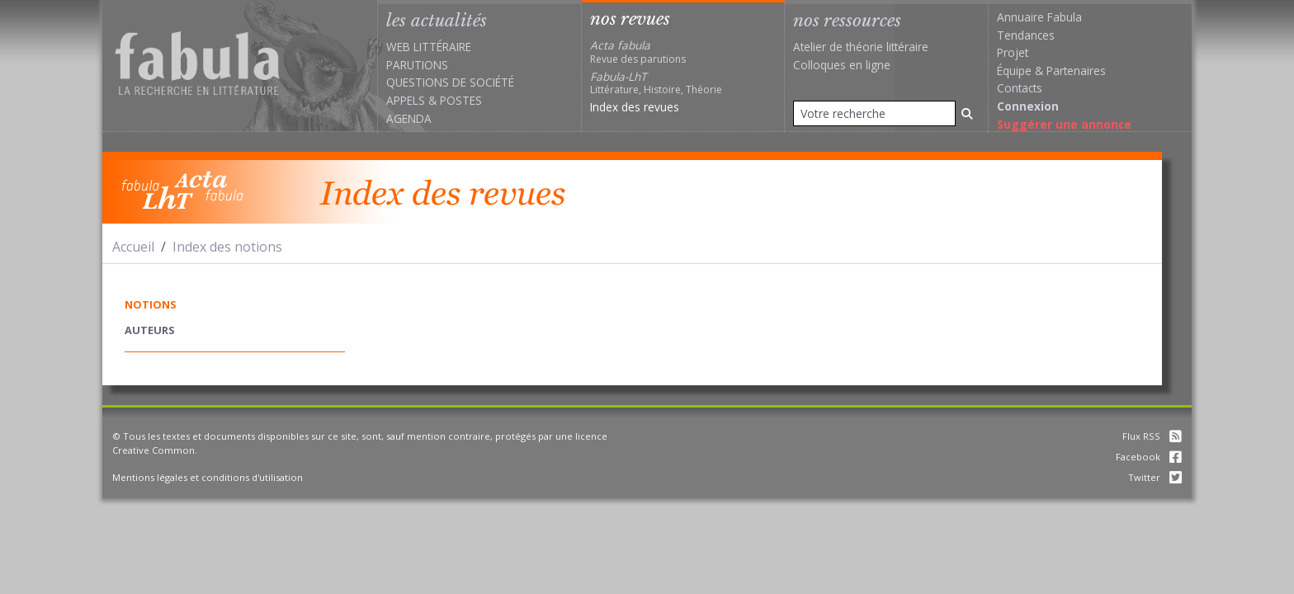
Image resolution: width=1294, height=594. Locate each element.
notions (151, 304)
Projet (1012, 52)
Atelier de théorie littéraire (860, 46)
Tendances (1026, 35)
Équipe (1014, 70)
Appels (405, 100)
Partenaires (1076, 70)
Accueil (133, 247)
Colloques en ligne (841, 65)
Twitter (1155, 477)
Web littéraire (428, 46)
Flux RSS (1152, 436)
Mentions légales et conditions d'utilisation (207, 477)
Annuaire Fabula (1039, 17)
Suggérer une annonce (1064, 124)
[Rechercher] (967, 113)
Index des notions (227, 247)
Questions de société (450, 82)
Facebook (1149, 456)
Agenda (409, 118)
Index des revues (634, 107)
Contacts (1019, 88)
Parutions (417, 65)
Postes (461, 100)
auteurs (150, 330)
